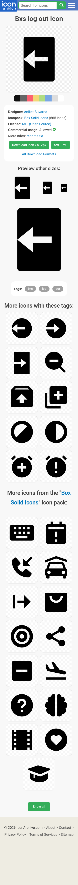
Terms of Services (43, 834)
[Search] (61, 5)
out (58, 289)
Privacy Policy (15, 834)
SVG (60, 145)
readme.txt (35, 136)
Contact (65, 827)
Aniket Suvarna (35, 112)
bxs (30, 289)
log (44, 289)
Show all (39, 807)
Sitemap (67, 834)
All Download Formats (39, 154)
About (51, 827)
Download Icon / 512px (29, 145)
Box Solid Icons (36, 118)
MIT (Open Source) (36, 124)
